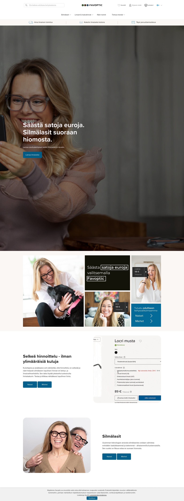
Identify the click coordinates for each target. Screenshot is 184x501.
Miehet (144, 321)
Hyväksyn (92, 498)
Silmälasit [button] (65, 14)
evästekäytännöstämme (98, 495)
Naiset (144, 316)
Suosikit (121, 5)
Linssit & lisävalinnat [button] (83, 14)
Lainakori (148, 5)
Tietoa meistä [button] (117, 14)
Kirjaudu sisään (135, 5)
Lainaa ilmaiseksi (32, 154)
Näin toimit (101, 14)
